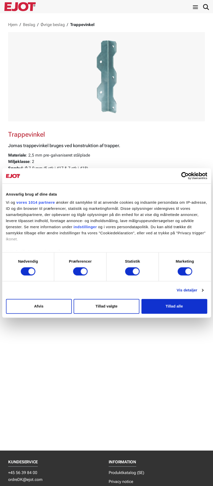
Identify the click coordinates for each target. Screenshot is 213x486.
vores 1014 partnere (35, 202)
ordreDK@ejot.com (25, 479)
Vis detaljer (187, 290)
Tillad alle (174, 306)
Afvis (39, 306)
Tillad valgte (106, 306)
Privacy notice (121, 481)
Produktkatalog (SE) (126, 472)
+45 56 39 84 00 (22, 472)
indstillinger (85, 227)
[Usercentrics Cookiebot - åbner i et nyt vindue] (184, 176)
